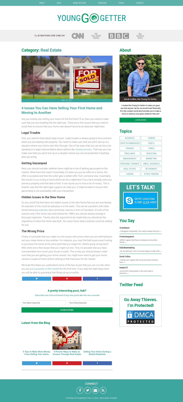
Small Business (151, 163)
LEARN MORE (140, 120)
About (42, 3)
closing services (83, 149)
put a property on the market (44, 268)
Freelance (130, 153)
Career (151, 138)
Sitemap (113, 398)
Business (130, 138)
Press (121, 3)
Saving (129, 174)
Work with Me (79, 3)
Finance (130, 148)
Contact (140, 3)
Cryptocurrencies (130, 143)
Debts (151, 143)
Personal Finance (129, 163)
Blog (59, 3)
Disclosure (104, 398)
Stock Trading (151, 174)
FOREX (151, 148)
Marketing (151, 158)
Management (130, 158)
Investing (151, 153)
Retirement (151, 169)
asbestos (43, 210)
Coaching (102, 3)
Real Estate (51, 50)
